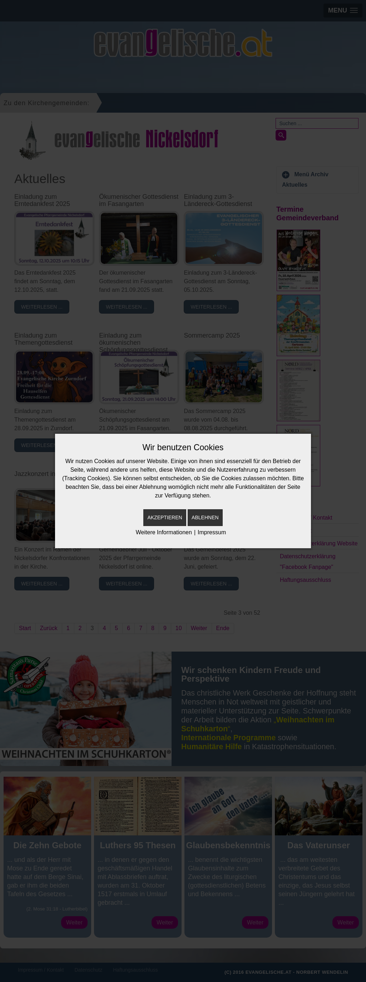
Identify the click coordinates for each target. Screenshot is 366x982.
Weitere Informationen (164, 532)
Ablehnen (205, 517)
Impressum (212, 532)
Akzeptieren (164, 517)
